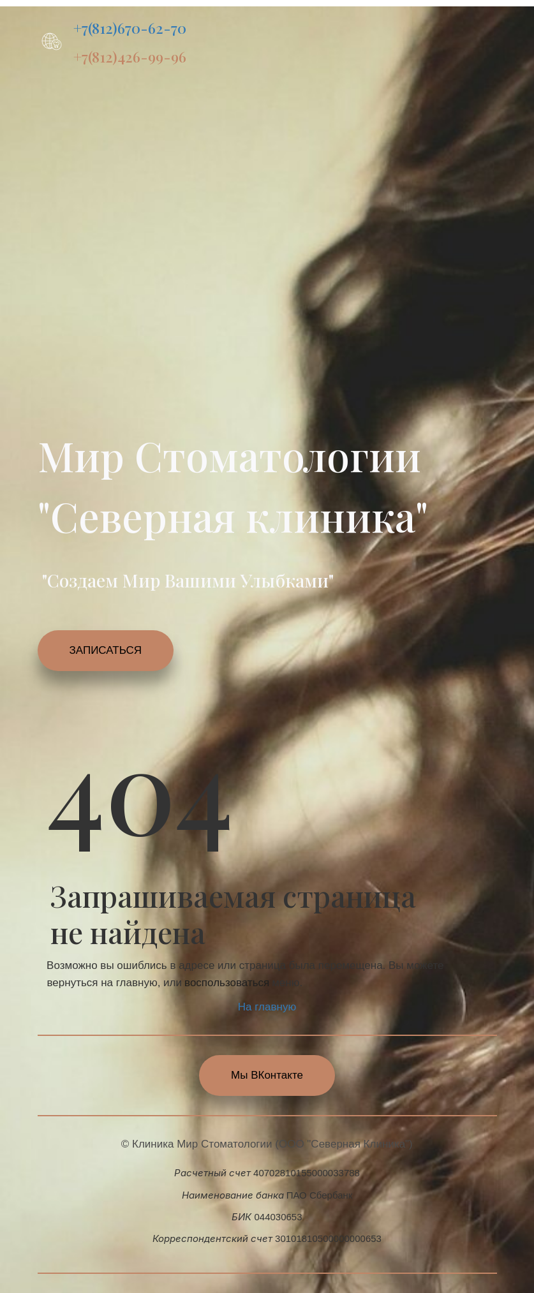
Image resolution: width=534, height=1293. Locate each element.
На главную (267, 1007)
